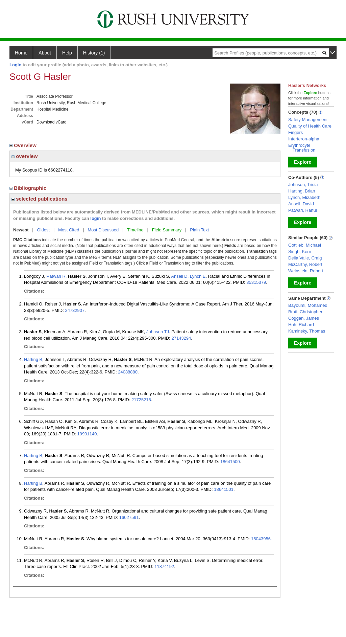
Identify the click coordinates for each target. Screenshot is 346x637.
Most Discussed (103, 229)
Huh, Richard (301, 324)
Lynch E (198, 276)
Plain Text (199, 229)
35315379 (256, 282)
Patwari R (56, 276)
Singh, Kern (299, 251)
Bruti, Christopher (305, 311)
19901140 (87, 433)
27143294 (181, 338)
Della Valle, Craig (305, 257)
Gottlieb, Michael (304, 245)
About (45, 52)
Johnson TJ (157, 331)
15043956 (261, 538)
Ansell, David (301, 203)
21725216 (141, 399)
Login (15, 64)
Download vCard (51, 122)
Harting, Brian (301, 191)
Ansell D (179, 276)
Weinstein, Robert (305, 270)
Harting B (33, 359)
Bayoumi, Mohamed (307, 305)
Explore (302, 162)
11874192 (164, 566)
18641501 (223, 489)
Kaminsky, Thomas (306, 331)
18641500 (230, 461)
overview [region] (24, 156)
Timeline (135, 229)
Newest (21, 229)
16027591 (129, 517)
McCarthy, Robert (305, 264)
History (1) (94, 52)
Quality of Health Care (309, 126)
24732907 (74, 310)
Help (67, 52)
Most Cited (68, 229)
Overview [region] (23, 145)
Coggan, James (303, 318)
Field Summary (166, 229)
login (95, 218)
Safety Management (307, 119)
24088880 (128, 371)
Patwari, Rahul (302, 210)
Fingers (295, 132)
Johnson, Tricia (303, 184)
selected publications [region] (39, 199)
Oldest (43, 229)
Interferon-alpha (303, 138)
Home (21, 52)
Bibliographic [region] (28, 188)
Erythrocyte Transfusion (301, 148)
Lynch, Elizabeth (304, 197)
